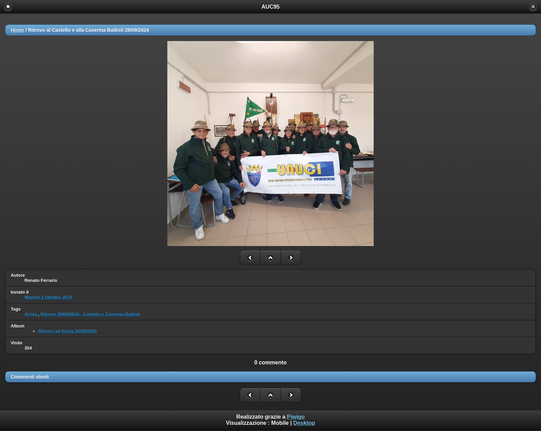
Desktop (304, 423)
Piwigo (296, 417)
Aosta (31, 314)
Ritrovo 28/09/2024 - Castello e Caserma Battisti (90, 314)
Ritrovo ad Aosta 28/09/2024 (67, 331)
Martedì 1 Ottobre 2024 (48, 297)
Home (17, 30)
